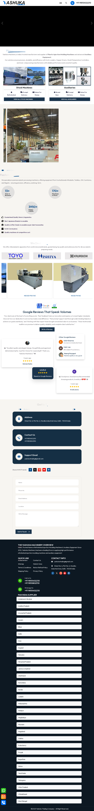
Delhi (20, 634)
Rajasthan (21, 759)
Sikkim (20, 766)
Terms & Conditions (24, 568)
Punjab (20, 752)
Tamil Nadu (22, 773)
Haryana (21, 655)
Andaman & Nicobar (25, 599)
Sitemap (21, 564)
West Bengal (22, 801)
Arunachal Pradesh (24, 613)
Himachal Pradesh (24, 662)
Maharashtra (22, 704)
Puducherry (22, 745)
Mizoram (21, 724)
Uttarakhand (22, 794)
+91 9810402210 (83, 3)
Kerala (20, 690)
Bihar (20, 627)
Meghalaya (22, 718)
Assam (20, 620)
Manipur (21, 711)
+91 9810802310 (30, 441)
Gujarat (21, 648)
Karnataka (22, 683)
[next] (91, 23)
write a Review (47, 329)
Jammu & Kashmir (24, 669)
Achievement (22, 560)
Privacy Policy (38, 571)
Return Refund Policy (40, 568)
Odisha (20, 738)
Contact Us (37, 560)
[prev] (2, 23)
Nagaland (21, 731)
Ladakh (20, 697)
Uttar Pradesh (23, 787)
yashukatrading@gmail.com (34, 459)
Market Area (37, 564)
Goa (19, 641)
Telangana (21, 780)
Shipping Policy (23, 571)
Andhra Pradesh (23, 606)
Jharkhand (22, 676)
